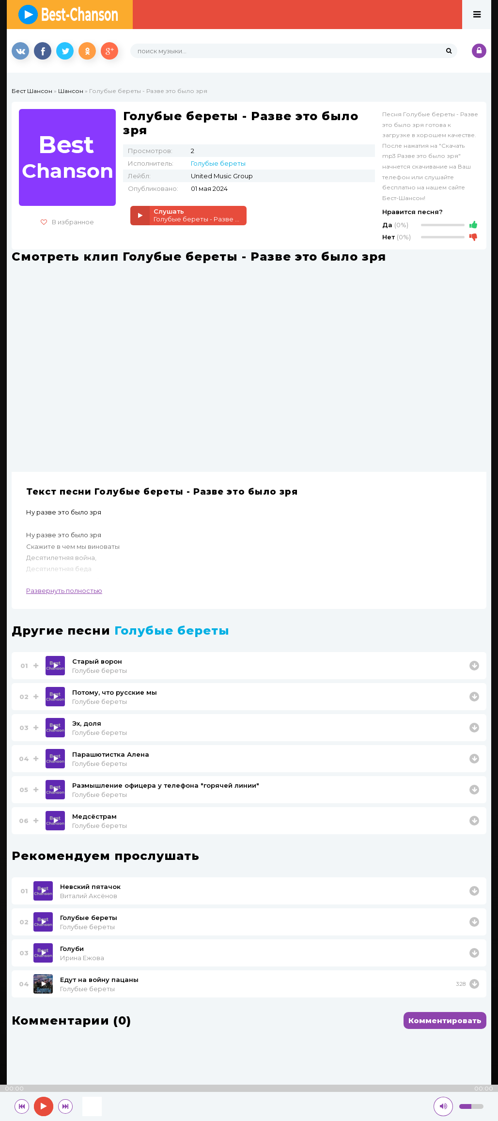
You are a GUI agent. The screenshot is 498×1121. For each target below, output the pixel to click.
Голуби (72, 948)
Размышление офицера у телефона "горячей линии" (165, 785)
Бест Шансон (32, 90)
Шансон (70, 90)
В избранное (67, 222)
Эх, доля (86, 723)
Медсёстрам (94, 816)
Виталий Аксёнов (88, 896)
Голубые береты (218, 163)
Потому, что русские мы (114, 692)
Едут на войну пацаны (99, 979)
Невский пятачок (90, 886)
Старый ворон (97, 661)
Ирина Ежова (82, 958)
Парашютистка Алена (110, 754)
